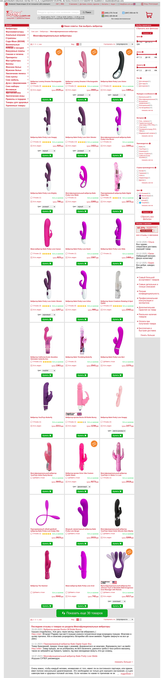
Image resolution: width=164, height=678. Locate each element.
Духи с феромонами (16, 83)
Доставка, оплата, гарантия (89, 4)
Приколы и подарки (16, 99)
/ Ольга (150, 242)
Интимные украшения (11, 89)
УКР (57, 4)
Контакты (105, 4)
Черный (145, 198)
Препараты (11, 57)
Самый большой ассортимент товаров (149, 278)
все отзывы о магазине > (147, 236)
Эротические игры (15, 96)
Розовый (146, 193)
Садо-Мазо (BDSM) (15, 41)
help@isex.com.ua (126, 4)
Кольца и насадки (15, 48)
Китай (142, 171)
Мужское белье (13, 70)
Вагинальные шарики (13, 45)
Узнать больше (148, 335)
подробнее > (127, 674)
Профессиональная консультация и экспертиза (148, 300)
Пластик (143, 127)
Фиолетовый (147, 196)
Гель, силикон (145, 121)
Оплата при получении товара (147, 322)
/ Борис (150, 263)
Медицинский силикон (148, 133)
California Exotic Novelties (144, 156)
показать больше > (124, 662)
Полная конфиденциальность (149, 292)
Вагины (9, 64)
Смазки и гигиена (14, 54)
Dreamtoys (143, 151)
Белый (145, 200)
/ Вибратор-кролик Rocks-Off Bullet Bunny (62, 629)
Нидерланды (144, 178)
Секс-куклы (11, 77)
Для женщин (145, 81)
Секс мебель (12, 80)
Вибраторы (11, 28)
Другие (142, 180)
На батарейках (145, 108)
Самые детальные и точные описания (148, 285)
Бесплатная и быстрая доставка (147, 329)
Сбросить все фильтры (147, 28)
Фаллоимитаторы (15, 32)
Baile (142, 147)
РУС (62, 4)
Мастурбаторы (13, 61)
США (142, 175)
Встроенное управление (144, 102)
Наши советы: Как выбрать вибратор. (83, 26)
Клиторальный (145, 105)
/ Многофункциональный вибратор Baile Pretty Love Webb (70, 656)
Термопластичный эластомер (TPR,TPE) (148, 124)
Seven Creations (145, 154)
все (40, 44)
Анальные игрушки (15, 35)
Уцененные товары (15, 105)
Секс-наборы (12, 86)
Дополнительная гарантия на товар (147, 308)
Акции (113, 4)
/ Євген (150, 253)
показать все (147, 110)
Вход (146, 4)
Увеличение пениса (16, 73)
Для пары (143, 84)
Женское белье (13, 67)
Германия (144, 173)
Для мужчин (144, 86)
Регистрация (153, 4)
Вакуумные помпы (15, 51)
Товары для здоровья (17, 102)
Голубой (145, 203)
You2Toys (143, 149)
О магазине (73, 4)
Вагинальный (145, 97)
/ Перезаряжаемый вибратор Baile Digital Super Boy (67, 644)
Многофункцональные (148, 99)
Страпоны (11, 38)
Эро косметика (13, 93)
